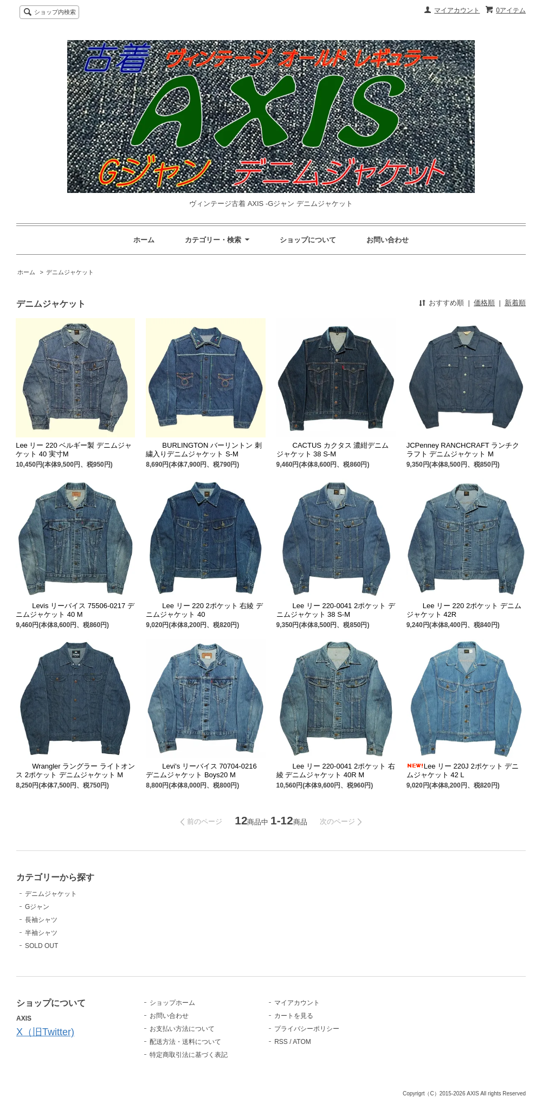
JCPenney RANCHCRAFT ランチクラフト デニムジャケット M (463, 449)
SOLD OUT (41, 946)
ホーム (143, 240)
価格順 (484, 303)
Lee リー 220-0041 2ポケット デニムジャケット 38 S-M (335, 610)
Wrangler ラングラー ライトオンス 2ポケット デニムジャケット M (75, 770)
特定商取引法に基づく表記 (189, 1055)
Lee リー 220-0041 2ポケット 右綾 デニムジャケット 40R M (335, 770)
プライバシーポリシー (306, 1029)
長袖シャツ (41, 920)
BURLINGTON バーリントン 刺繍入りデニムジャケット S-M (203, 449)
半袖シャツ (41, 933)
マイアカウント (457, 10)
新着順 (515, 303)
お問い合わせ (387, 240)
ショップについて (308, 240)
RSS (281, 1042)
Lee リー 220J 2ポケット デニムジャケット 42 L (462, 770)
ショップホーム (172, 1003)
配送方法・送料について (185, 1042)
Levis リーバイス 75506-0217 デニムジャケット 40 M (75, 610)
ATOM (302, 1042)
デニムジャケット (70, 272)
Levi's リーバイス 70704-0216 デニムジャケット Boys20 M (201, 770)
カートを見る (293, 1016)
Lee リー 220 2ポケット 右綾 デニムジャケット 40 (204, 610)
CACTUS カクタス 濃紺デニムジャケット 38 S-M (332, 449)
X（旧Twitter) (45, 1032)
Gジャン (37, 907)
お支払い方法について (182, 1029)
